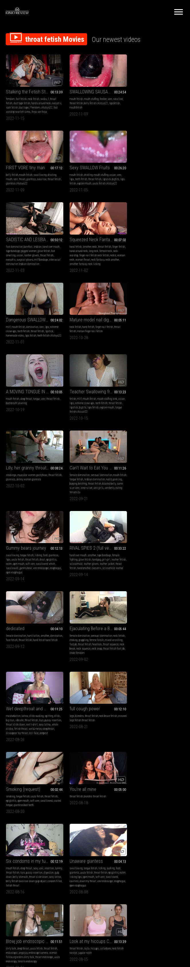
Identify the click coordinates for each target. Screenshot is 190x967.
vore (107, 97)
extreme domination (152, 817)
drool (42, 413)
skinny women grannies (97, 334)
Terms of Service (77, 895)
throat (145, 101)
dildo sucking (98, 488)
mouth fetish (74, 97)
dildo (118, 488)
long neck (160, 180)
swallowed (12, 422)
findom (98, 730)
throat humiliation (138, 826)
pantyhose (103, 330)
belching (151, 339)
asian (49, 176)
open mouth (18, 418)
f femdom (45, 106)
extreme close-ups (28, 334)
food (45, 409)
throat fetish (74, 101)
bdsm (132, 804)
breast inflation (167, 730)
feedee (100, 97)
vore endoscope (41, 422)
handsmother (88, 422)
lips (8, 180)
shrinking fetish (41, 804)
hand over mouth (112, 176)
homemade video (15, 264)
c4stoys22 (11, 110)
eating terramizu (143, 347)
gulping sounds (168, 738)
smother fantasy (146, 193)
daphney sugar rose (139, 734)
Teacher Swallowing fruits (29, 323)
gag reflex (116, 817)
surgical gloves (86, 189)
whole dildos (82, 501)
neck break (21, 501)
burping (142, 339)
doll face (107, 505)
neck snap (48, 501)
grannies (79, 334)
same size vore (143, 343)
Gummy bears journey (26, 402)
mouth (132, 101)
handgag (94, 413)
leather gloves (92, 185)
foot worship (74, 817)
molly (131, 821)
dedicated (138, 402)
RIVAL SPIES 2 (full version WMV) (94, 402)
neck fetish (33, 97)
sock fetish (22, 106)
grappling (27, 492)
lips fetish (30, 264)
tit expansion (157, 734)
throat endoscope (105, 655)
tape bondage (74, 180)
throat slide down (87, 497)
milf (8, 255)
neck (153, 176)
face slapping (89, 817)
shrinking (36, 809)
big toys (71, 492)
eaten (9, 418)
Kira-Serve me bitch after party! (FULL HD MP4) (94, 797)
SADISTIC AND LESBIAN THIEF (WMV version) (94, 169)
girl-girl (104, 413)
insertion (172, 567)
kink (51, 330)
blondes (138, 488)
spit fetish (143, 813)
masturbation (74, 488)
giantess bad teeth (24, 576)
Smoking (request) (23, 560)
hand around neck (145, 180)
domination (32, 255)
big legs (10, 725)
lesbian (99, 176)
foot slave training (108, 809)
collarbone (164, 646)
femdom (10, 97)
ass (83, 734)
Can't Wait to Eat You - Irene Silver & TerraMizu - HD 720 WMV (156, 323)
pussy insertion (165, 571)
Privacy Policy (116, 895)
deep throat (149, 255)
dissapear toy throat (90, 505)
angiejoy (84, 650)
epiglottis (51, 413)
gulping (154, 730)
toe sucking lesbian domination (83, 821)
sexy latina (142, 580)
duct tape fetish (21, 101)
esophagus (11, 426)
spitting (110, 488)
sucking (47, 646)
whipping (150, 804)
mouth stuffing (89, 97)
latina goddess (94, 734)
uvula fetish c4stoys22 (41, 185)
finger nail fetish (102, 255)
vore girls (170, 343)
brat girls (89, 730)
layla (146, 646)
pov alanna (47, 809)
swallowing (162, 97)
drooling (174, 97)
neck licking (162, 193)
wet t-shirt (103, 497)
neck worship (135, 185)
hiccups (154, 646)
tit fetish (158, 725)
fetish (9, 330)
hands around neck (41, 101)
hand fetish (135, 176)
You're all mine (80, 560)
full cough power (144, 481)
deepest (117, 505)
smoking (10, 567)
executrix (10, 106)
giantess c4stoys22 (147, 106)
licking (38, 409)
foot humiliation (88, 809)
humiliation (156, 409)
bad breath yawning (139, 260)
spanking (72, 813)
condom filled (143, 584)
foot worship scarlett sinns (33, 110)
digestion (134, 576)
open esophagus (26, 426)
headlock (45, 497)
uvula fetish (17, 413)
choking (17, 492)
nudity (176, 334)
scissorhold (81, 418)
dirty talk (72, 646)
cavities (23, 659)
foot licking (73, 809)
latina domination (101, 738)
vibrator (81, 492)
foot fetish (21, 97)
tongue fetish (143, 334)
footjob (21, 497)
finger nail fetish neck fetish (158, 185)
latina (86, 488)
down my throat (38, 659)
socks (43, 97)
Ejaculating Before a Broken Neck (33, 481)
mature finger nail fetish (87, 260)
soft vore (30, 418)
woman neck (135, 189)
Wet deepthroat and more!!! (92, 481)
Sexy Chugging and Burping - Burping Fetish (94, 718)
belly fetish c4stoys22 (94, 101)
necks (177, 185)
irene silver (158, 343)
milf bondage (102, 189)
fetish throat (96, 501)
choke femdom (29, 505)
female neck (172, 180)
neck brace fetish (167, 488)
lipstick (43, 180)
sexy (158, 567)
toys (102, 492)
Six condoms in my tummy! (153, 560)
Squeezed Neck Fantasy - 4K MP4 (156, 169)
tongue (159, 255)
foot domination (75, 176)
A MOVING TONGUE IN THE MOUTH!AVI (156, 248)
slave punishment (112, 813)
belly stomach (159, 576)
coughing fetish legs (46, 725)
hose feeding (145, 742)
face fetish (147, 413)
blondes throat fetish (93, 567)
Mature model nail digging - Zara (94, 248)
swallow (115, 97)
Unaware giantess (22, 639)
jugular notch (144, 650)
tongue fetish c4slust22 (18, 343)
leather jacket (112, 418)
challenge (117, 738)
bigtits (52, 180)
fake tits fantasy (150, 738)
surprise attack (20, 718)
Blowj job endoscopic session (94, 639)
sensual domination (160, 330)
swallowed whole (45, 418)
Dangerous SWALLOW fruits (31, 248)
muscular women (88, 330)
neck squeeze (35, 501)
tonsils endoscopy (88, 659)
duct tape (34, 106)
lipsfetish (112, 101)
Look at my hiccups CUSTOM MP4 (156, 639)
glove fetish (105, 180)
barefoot (89, 176)
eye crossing (142, 730)
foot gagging (84, 813)
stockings (72, 330)
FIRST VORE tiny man (148, 90)
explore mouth (20, 185)
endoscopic (73, 650)
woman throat (150, 189)
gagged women (90, 180)
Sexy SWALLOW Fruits (26, 169)
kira (180, 817)
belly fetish (135, 97)
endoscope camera (99, 650)
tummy (132, 571)
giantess (153, 101)
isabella (140, 821)
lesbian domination (161, 334)
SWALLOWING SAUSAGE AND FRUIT (94, 90)
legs (131, 488)
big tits (79, 730)
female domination (139, 330)
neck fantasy (165, 189)
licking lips (19, 655)
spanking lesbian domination (161, 821)
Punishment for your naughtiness (33, 797)
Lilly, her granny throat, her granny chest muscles (94, 323)
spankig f (106, 821)
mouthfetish (73, 106)
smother (146, 176)
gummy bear (25, 422)
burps (115, 734)
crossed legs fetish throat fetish (146, 492)
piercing (133, 339)
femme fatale (40, 492)
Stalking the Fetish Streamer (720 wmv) (33, 90)
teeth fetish (17, 180)
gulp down (145, 576)
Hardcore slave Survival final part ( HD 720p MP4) (156, 797)
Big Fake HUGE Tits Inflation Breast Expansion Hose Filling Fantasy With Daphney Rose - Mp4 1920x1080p (156, 718)
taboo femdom (74, 742)
